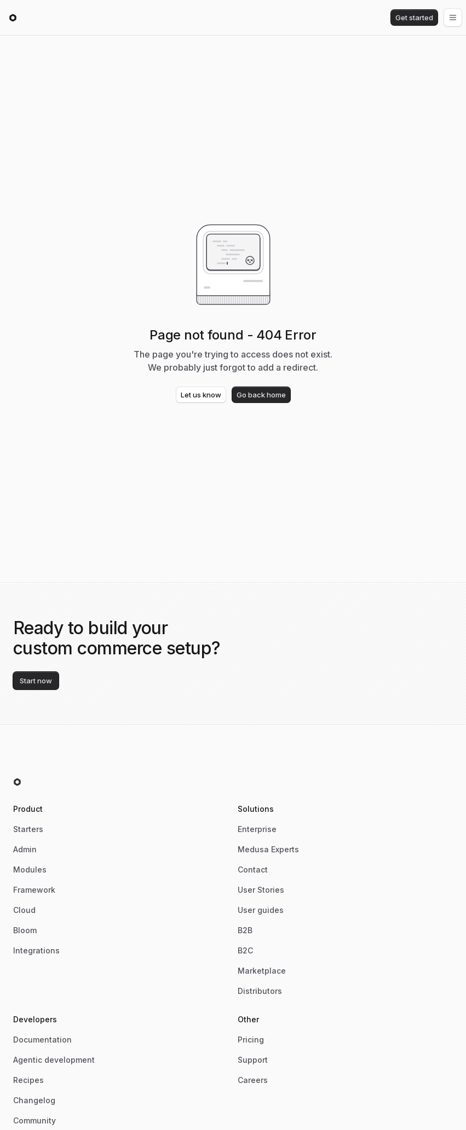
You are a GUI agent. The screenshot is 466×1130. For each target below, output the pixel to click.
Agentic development (54, 1059)
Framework (34, 889)
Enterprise (257, 829)
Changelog (34, 1100)
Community (34, 1120)
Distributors (260, 991)
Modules (30, 869)
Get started (414, 17)
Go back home (261, 394)
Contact (253, 869)
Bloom (25, 930)
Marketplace (262, 970)
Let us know (201, 394)
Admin (25, 849)
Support (253, 1059)
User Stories (261, 889)
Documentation (42, 1039)
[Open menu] (453, 17)
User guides (261, 910)
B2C (245, 950)
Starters (28, 829)
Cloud (24, 910)
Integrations (36, 950)
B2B (245, 930)
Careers (253, 1080)
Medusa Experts (268, 849)
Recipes (28, 1080)
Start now (36, 680)
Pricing (251, 1039)
